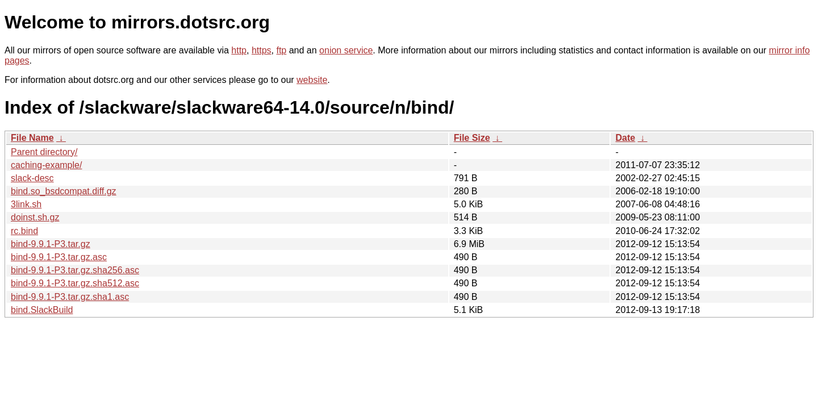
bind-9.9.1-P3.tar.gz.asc (59, 257)
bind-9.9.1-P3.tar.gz (50, 244)
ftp (281, 50)
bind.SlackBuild (42, 310)
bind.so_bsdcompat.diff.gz (63, 191)
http (239, 50)
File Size (472, 138)
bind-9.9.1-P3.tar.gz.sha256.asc (75, 270)
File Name (32, 138)
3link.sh (26, 204)
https (262, 50)
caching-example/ (46, 165)
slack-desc (32, 178)
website (312, 80)
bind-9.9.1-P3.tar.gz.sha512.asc (75, 283)
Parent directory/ (44, 152)
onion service (346, 50)
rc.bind (24, 231)
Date (625, 138)
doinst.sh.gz (35, 217)
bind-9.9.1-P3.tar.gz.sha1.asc (70, 297)
